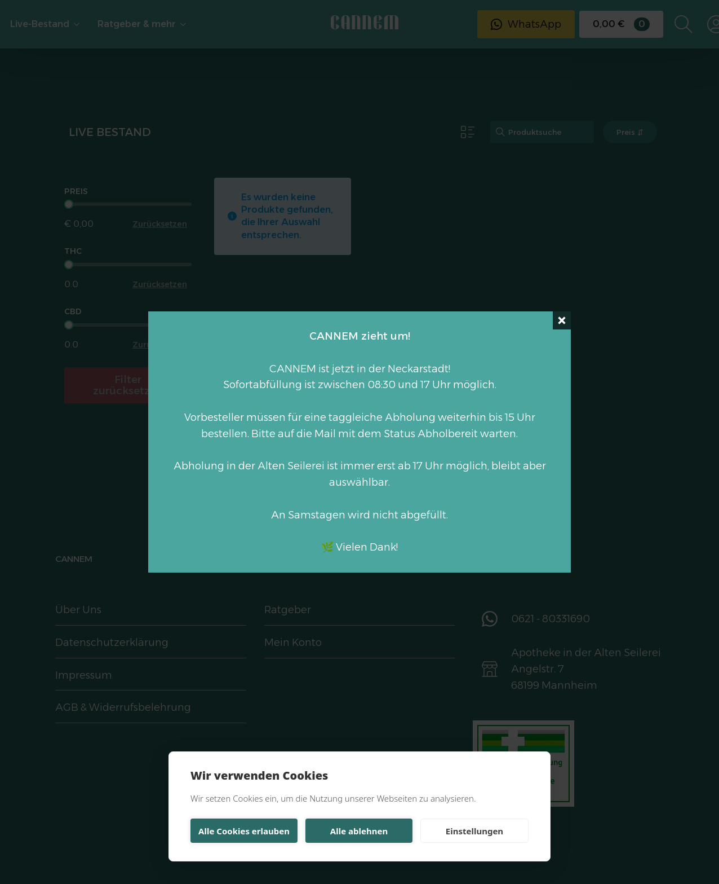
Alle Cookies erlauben (244, 831)
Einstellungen (474, 831)
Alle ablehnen (359, 831)
